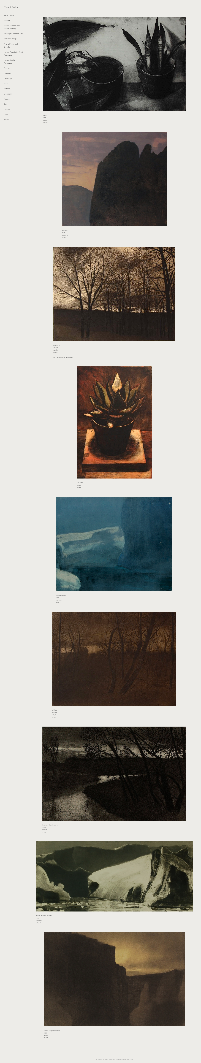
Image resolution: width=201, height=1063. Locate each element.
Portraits (7, 68)
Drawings (7, 73)
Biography (8, 94)
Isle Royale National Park (13, 34)
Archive (7, 21)
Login (6, 114)
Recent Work (9, 15)
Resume (7, 99)
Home (6, 119)
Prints (6, 83)
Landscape (8, 78)
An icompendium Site (126, 1059)
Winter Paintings (10, 39)
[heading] (11, 6)
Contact (7, 109)
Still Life (7, 89)
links (5, 104)
